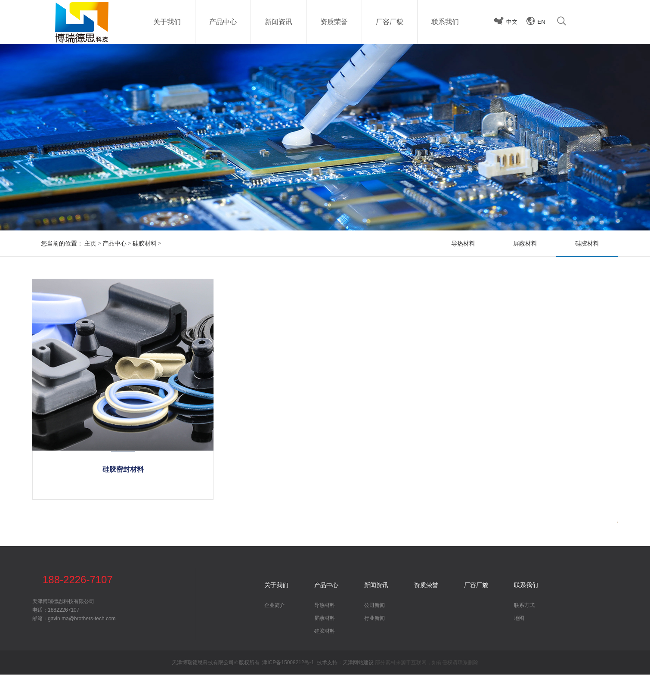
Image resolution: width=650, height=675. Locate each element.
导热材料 (463, 243)
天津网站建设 (358, 663)
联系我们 (526, 585)
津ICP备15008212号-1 (288, 663)
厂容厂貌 (476, 585)
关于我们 (276, 585)
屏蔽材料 (525, 243)
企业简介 (274, 606)
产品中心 (114, 243)
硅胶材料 (145, 243)
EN (541, 22)
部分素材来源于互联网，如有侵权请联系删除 (426, 663)
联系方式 (524, 606)
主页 (90, 243)
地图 (519, 619)
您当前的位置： (62, 243)
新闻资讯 (376, 585)
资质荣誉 (426, 585)
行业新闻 (374, 619)
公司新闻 (374, 606)
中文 (511, 22)
